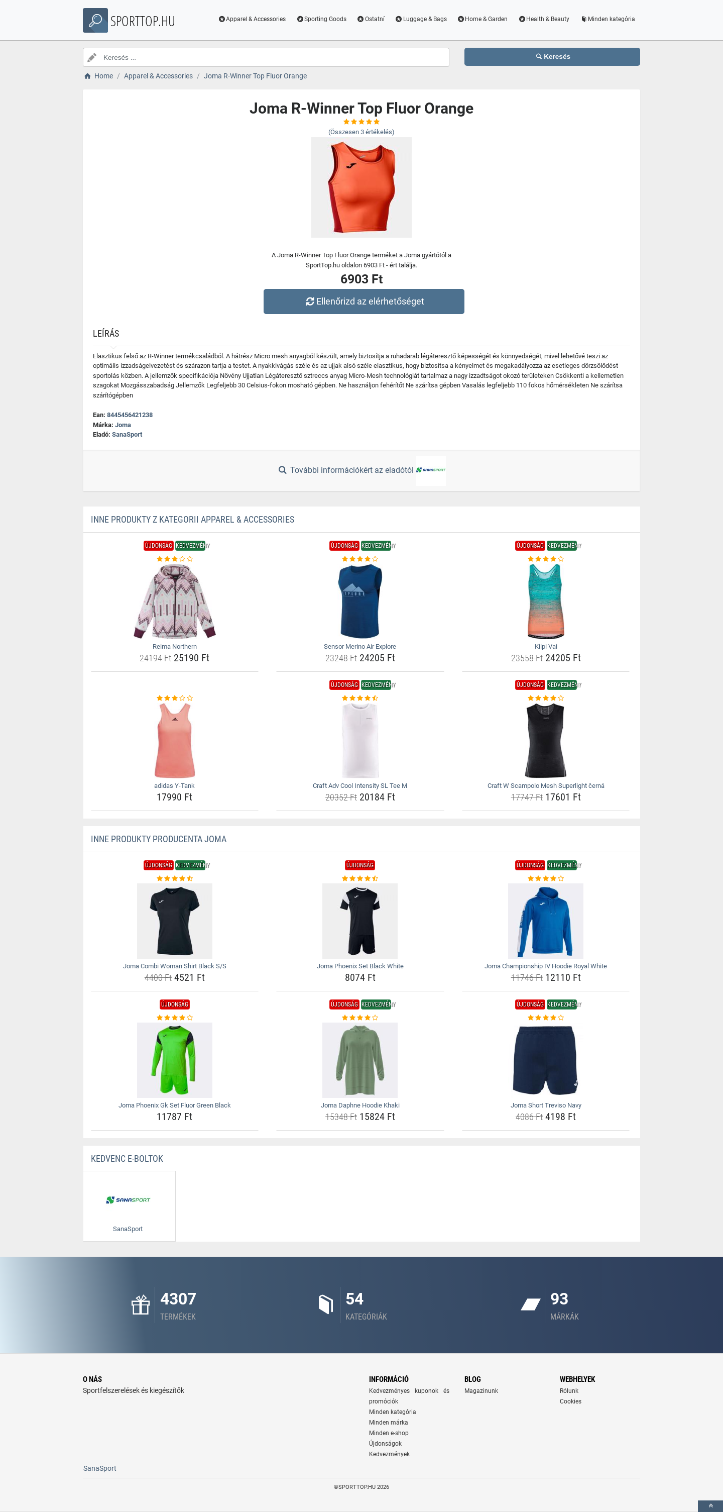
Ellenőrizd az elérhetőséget (364, 301)
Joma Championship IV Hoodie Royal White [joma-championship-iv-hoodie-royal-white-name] (546, 966)
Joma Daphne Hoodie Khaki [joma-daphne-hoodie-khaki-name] (360, 1105)
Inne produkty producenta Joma (158, 839)
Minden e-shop (389, 1433)
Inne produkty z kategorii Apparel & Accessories (192, 519)
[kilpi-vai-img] (546, 601)
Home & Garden (482, 19)
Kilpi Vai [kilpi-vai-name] (546, 646)
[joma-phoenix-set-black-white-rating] (360, 879)
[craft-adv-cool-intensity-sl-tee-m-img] (360, 740)
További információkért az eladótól (361, 471)
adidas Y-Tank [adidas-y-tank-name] (174, 785)
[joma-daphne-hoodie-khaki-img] (360, 1060)
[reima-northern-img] (175, 601)
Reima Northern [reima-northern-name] (175, 646)
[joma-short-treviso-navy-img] (546, 1060)
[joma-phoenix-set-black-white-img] (360, 921)
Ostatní (370, 19)
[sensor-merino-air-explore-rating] (360, 559)
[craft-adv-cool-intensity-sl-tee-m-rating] (360, 698)
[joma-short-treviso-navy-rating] (546, 1018)
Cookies (570, 1401)
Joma (123, 425)
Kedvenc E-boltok (127, 1158)
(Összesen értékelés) (361, 132)
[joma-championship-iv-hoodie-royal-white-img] (546, 921)
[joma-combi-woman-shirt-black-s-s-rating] (175, 879)
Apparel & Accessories (252, 19)
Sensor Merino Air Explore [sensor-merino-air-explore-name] (360, 646)
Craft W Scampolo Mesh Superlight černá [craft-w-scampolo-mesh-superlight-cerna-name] (546, 785)
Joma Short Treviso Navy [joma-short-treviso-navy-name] (546, 1105)
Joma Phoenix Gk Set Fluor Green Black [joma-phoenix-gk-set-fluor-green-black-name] (174, 1105)
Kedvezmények (389, 1454)
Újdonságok (385, 1443)
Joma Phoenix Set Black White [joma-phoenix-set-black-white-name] (360, 966)
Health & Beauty (543, 19)
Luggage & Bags (421, 19)
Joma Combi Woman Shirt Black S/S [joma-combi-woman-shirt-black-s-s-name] (174, 966)
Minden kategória (607, 19)
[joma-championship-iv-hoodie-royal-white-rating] (546, 879)
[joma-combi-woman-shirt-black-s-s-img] (175, 921)
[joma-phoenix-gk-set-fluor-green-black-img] (175, 1060)
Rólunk (569, 1390)
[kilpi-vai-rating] (546, 559)
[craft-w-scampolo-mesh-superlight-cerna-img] (546, 740)
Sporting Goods (321, 19)
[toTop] (710, 1506)
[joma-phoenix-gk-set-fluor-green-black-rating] (175, 1018)
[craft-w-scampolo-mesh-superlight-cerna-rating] (546, 698)
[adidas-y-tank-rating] (175, 698)
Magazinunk (481, 1390)
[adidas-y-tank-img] (175, 740)
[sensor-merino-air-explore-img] (360, 601)
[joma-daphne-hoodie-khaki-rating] (360, 1018)
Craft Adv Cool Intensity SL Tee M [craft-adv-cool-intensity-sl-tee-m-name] (360, 785)
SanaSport (127, 434)
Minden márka (388, 1422)
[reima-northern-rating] (175, 559)
